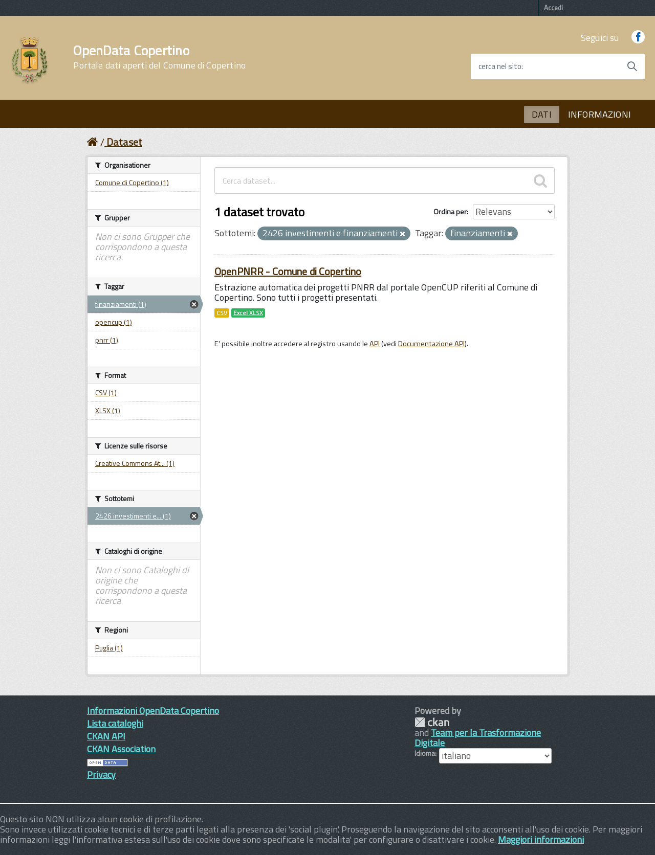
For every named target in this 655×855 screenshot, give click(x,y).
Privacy (101, 774)
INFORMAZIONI (599, 114)
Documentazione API (431, 343)
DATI (542, 114)
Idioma (424, 753)
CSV (221, 313)
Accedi (553, 8)
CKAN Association (121, 749)
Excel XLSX (248, 313)
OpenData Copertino (159, 57)
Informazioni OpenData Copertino (153, 710)
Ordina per (450, 211)
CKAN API (106, 736)
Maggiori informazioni (541, 839)
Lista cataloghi (115, 723)
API (374, 343)
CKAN (431, 722)
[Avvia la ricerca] (632, 66)
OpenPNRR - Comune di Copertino (287, 271)
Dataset (124, 142)
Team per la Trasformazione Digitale (477, 738)
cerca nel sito (499, 66)
